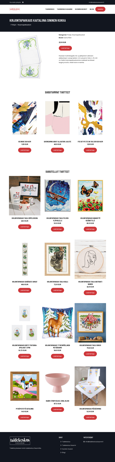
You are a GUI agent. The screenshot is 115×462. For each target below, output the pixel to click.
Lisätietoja (65, 48)
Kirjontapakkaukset (24, 25)
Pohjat (13, 25)
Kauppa (100, 9)
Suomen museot (81, 9)
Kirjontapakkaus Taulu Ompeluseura (25, 218)
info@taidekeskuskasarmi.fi (96, 2)
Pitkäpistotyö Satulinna (24, 409)
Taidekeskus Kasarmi (64, 9)
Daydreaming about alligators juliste (57, 141)
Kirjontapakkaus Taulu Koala (57, 282)
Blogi (92, 9)
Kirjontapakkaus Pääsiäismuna (90, 409)
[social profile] (23, 2)
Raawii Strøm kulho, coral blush (57, 401)
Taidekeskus (49, 9)
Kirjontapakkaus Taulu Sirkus (90, 345)
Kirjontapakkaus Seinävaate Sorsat (24, 282)
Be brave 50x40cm (24, 141)
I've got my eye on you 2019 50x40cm (90, 141)
